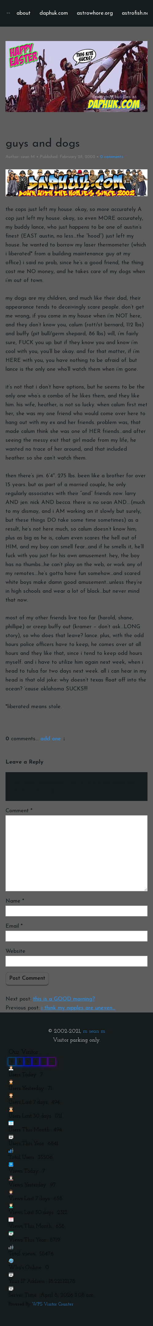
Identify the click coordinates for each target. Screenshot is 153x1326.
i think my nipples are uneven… (78, 1008)
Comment (19, 811)
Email (14, 926)
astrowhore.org (95, 13)
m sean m (94, 1031)
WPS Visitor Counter (52, 1304)
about (24, 13)
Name (15, 901)
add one (50, 739)
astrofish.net (136, 13)
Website (15, 951)
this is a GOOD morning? (64, 999)
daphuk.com (53, 13)
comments (111, 157)
